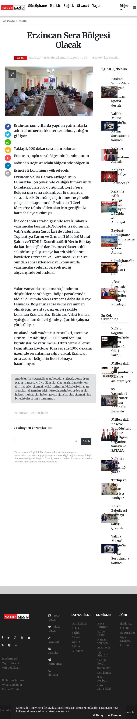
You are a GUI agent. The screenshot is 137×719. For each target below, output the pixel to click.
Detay (98, 715)
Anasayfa (9, 21)
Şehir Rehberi (102, 678)
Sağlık (69, 6)
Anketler (125, 628)
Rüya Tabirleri (125, 639)
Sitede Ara (125, 623)
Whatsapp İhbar (12, 684)
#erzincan (21, 413)
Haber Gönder (11, 689)
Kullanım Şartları (13, 680)
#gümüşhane (39, 413)
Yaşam (97, 6)
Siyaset (83, 6)
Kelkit (55, 6)
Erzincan (22, 177)
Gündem (77, 651)
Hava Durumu (102, 625)
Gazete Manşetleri (104, 686)
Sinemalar (104, 668)
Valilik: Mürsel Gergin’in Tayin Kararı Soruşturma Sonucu (120, 127)
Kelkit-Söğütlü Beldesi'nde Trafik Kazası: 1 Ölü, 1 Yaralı (120, 342)
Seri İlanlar (104, 672)
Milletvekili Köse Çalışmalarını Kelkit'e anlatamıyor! (122, 372)
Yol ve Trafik (101, 633)
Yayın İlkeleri (10, 663)
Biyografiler (127, 632)
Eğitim (76, 646)
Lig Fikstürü (102, 653)
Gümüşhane (37, 6)
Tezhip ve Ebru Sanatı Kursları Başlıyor (118, 489)
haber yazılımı (9, 714)
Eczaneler (103, 647)
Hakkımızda (10, 658)
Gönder (87, 441)
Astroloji (124, 645)
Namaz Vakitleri (102, 641)
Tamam (114, 715)
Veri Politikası (10, 667)
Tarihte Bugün (102, 661)
